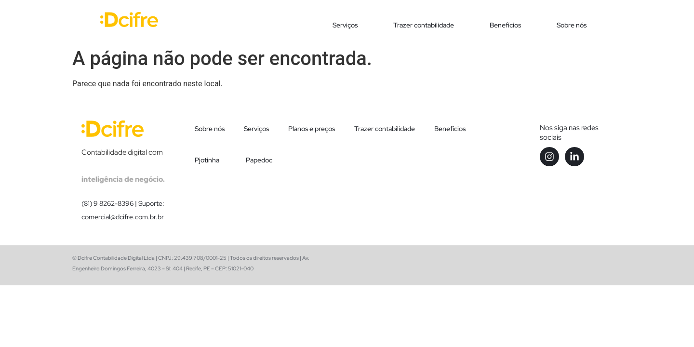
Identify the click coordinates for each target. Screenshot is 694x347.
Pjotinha (207, 160)
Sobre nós (572, 25)
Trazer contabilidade (423, 25)
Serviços (345, 25)
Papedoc (259, 160)
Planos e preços (311, 128)
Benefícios (505, 25)
